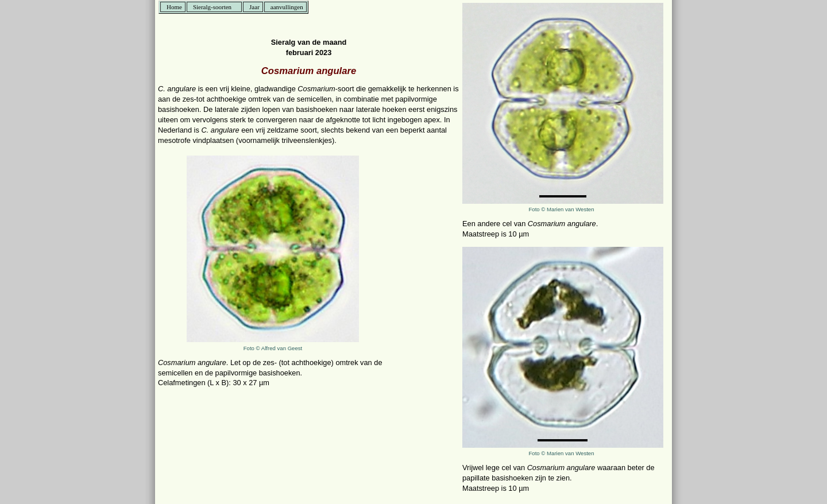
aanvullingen (286, 6)
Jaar (254, 6)
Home (174, 6)
